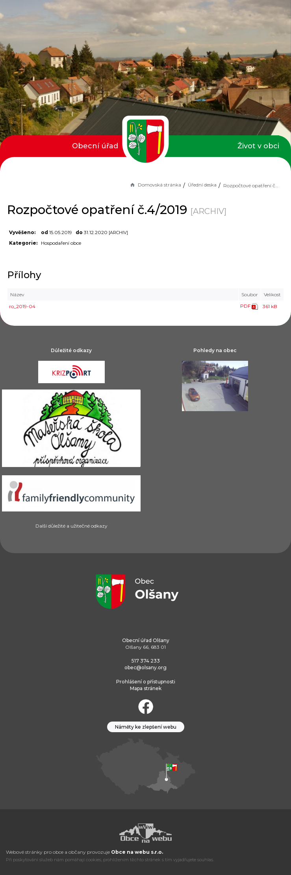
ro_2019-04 (22, 306)
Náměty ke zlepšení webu (145, 727)
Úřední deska (202, 185)
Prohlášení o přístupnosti (145, 682)
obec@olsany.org (145, 667)
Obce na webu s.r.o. (137, 852)
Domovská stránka (155, 185)
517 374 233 (146, 661)
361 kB (270, 306)
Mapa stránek (145, 688)
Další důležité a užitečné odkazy (71, 526)
